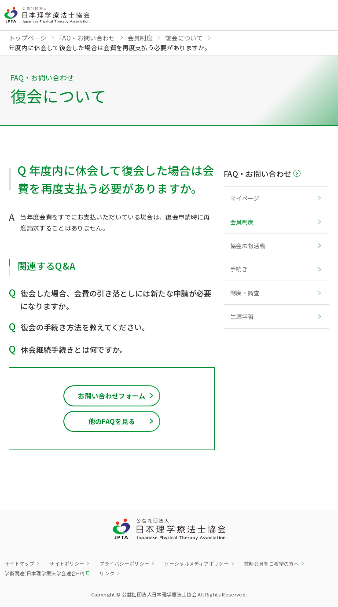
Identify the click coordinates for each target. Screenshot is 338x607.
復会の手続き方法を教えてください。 (85, 327)
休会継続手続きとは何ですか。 (74, 349)
